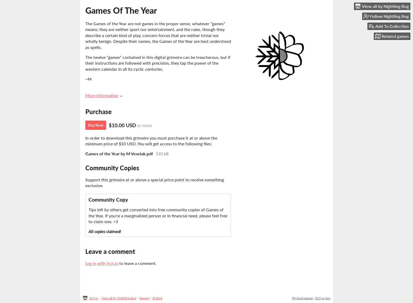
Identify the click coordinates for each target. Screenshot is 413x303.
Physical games (302, 298)
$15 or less (322, 298)
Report (144, 298)
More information (104, 95)
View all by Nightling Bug (118, 298)
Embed (157, 298)
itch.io (93, 298)
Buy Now (95, 125)
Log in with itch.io (101, 263)
